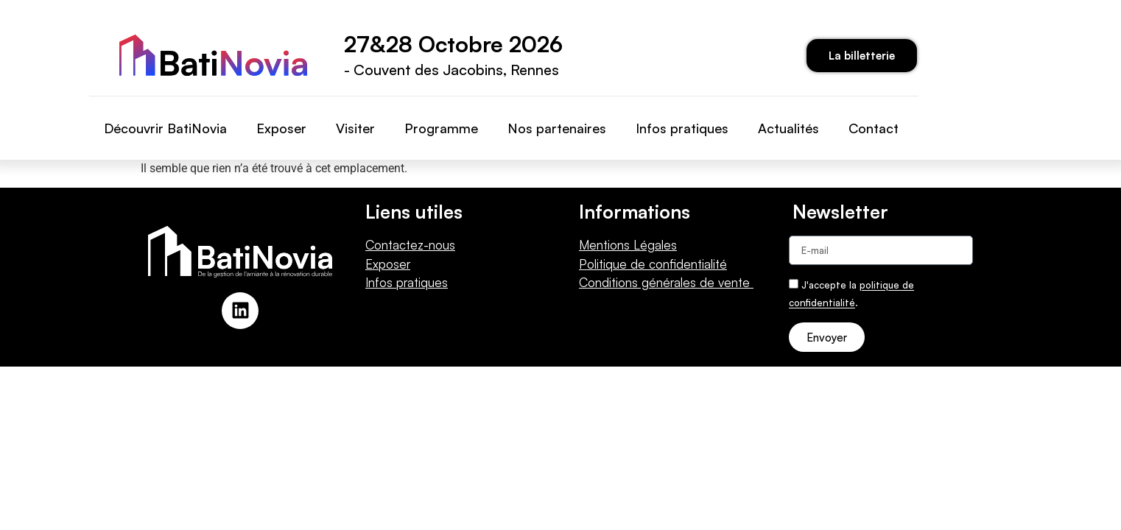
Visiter (355, 128)
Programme (441, 128)
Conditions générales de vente (666, 282)
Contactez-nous (410, 244)
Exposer (281, 128)
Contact (873, 128)
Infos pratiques (682, 128)
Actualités (788, 128)
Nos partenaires (556, 128)
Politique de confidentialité (653, 264)
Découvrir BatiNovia (165, 128)
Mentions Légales (628, 244)
